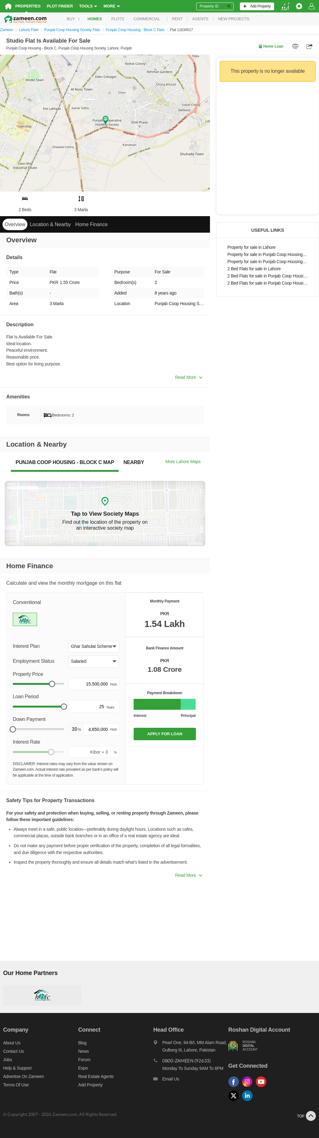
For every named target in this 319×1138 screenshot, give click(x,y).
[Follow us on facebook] (235, 1087)
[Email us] (190, 1080)
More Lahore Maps (183, 461)
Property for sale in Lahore (251, 247)
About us (11, 1042)
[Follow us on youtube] (262, 1087)
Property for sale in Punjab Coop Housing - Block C (267, 261)
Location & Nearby (50, 224)
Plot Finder (60, 6)
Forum (84, 1059)
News (83, 1051)
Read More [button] (188, 377)
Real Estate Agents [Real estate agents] (96, 1076)
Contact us (13, 1051)
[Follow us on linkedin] (249, 1101)
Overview (15, 224)
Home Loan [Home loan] (271, 46)
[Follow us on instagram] (249, 1087)
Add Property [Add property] (90, 1084)
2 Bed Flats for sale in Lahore (254, 269)
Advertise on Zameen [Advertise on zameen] (23, 1076)
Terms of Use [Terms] (16, 1084)
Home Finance (91, 224)
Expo (83, 1068)
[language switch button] (285, 6)
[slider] (52, 684)
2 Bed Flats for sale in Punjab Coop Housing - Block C (267, 283)
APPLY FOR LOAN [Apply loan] (164, 734)
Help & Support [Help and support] (17, 1068)
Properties (27, 6)
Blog (82, 1042)
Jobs (7, 1059)
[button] (93, 647)
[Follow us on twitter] (235, 1101)
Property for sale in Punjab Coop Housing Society (267, 254)
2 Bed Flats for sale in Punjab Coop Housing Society (267, 276)
